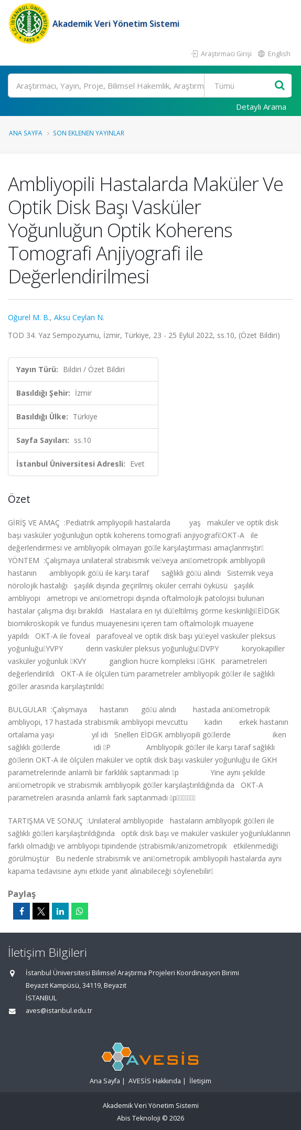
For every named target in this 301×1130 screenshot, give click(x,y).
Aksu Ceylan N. (79, 317)
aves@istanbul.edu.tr (59, 1010)
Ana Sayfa (25, 133)
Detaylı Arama (261, 106)
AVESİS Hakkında (154, 1080)
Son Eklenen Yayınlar (88, 133)
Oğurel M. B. (29, 317)
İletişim (200, 1080)
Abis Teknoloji (138, 1118)
